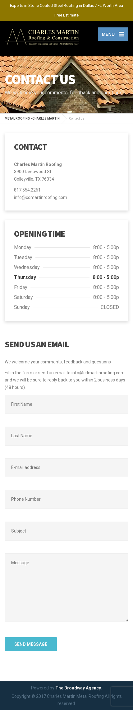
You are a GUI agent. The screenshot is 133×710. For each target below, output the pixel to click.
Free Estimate (66, 15)
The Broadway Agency (78, 687)
